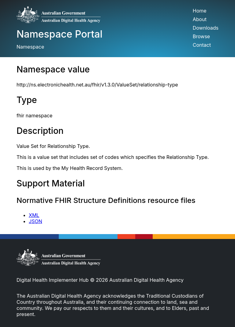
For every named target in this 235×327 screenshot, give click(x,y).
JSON (35, 221)
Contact (202, 45)
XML (34, 215)
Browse (201, 36)
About (200, 19)
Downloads (205, 28)
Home (200, 11)
